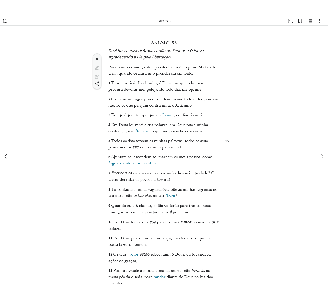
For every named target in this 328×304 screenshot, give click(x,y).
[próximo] (322, 156)
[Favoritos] (300, 21)
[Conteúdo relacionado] (309, 21)
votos (133, 254)
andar (160, 276)
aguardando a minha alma (132, 162)
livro (170, 195)
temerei (143, 130)
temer (168, 114)
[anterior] (6, 156)
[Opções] (319, 21)
